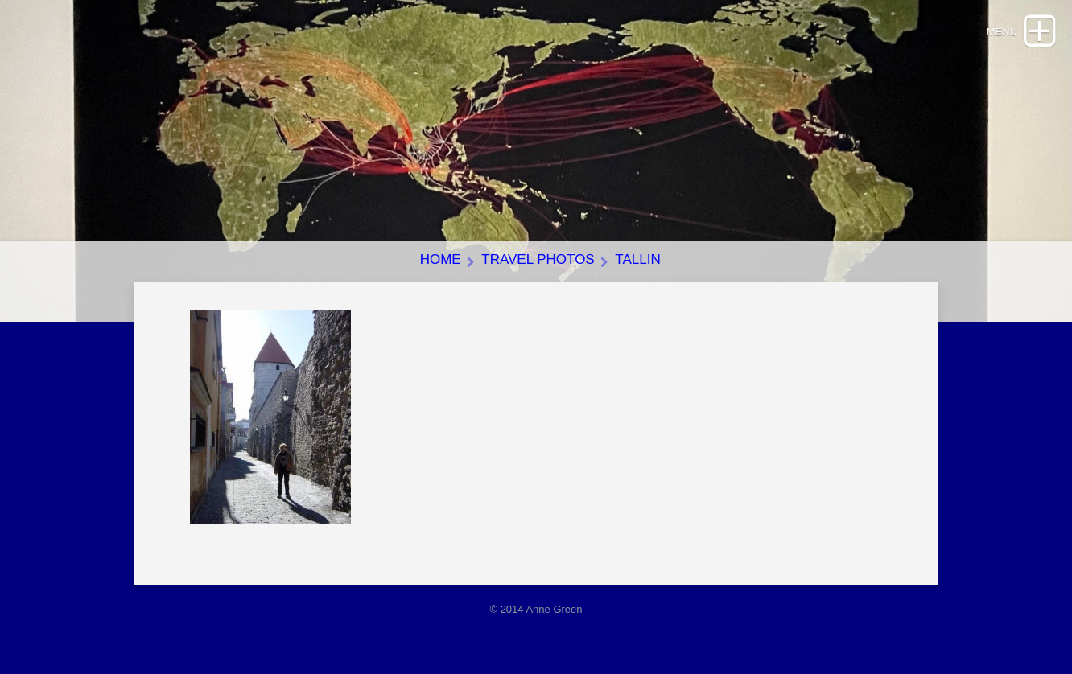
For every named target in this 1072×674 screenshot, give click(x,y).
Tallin (637, 259)
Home (440, 259)
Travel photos (537, 259)
